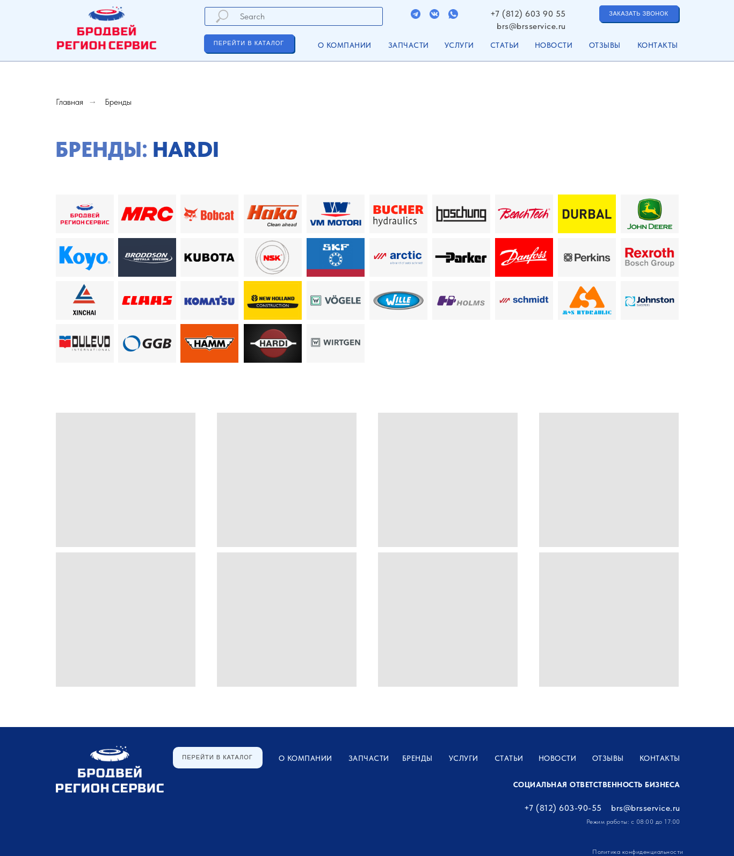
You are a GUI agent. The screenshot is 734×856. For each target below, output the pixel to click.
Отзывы (605, 45)
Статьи (504, 45)
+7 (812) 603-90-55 (563, 808)
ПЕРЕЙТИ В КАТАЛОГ (249, 43)
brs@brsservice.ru (531, 26)
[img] (415, 14)
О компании (345, 45)
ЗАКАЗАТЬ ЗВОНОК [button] (638, 13)
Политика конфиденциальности (638, 851)
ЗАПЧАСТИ (408, 45)
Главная (69, 102)
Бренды (118, 102)
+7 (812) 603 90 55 (528, 14)
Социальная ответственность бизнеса (596, 784)
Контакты (657, 45)
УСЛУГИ (459, 45)
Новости (554, 45)
